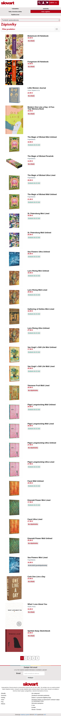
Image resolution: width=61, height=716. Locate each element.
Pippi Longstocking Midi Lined (41, 424)
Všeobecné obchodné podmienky (40, 695)
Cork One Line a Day (36, 577)
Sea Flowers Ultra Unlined (39, 252)
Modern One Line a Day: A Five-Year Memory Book (41, 108)
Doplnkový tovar (15, 14)
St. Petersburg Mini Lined (38, 214)
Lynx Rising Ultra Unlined (38, 328)
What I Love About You (37, 604)
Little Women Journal (37, 88)
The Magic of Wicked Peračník (40, 156)
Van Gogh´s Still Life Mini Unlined (42, 347)
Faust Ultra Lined (35, 519)
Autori (2, 699)
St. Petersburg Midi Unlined (39, 233)
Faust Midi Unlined (36, 481)
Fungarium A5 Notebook (38, 62)
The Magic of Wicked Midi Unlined (42, 194)
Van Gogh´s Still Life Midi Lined (41, 366)
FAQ (2, 701)
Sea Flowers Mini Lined (38, 558)
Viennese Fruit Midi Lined (38, 386)
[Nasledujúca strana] (40, 658)
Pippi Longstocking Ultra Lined (41, 462)
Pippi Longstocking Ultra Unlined (42, 443)
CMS (35, 714)
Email (18, 673)
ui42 (45, 714)
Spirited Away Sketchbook (39, 631)
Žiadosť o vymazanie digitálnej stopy (41, 697)
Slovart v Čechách (36, 709)
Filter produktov (8, 29)
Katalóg (3, 697)
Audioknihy (46, 8)
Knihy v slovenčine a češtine (15, 11)
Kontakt (34, 707)
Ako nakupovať (36, 693)
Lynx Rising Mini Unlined (38, 271)
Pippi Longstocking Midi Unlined (42, 405)
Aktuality (3, 693)
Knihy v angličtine (46, 11)
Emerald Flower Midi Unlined (40, 538)
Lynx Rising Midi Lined (37, 290)
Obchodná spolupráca (37, 703)
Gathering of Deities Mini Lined (41, 309)
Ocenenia (3, 695)
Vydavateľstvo (15, 8)
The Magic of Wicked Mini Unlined (42, 137)
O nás (33, 705)
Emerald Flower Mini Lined (39, 500)
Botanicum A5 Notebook (38, 36)
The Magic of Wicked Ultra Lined (41, 175)
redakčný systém (24, 714)
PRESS (3, 704)
